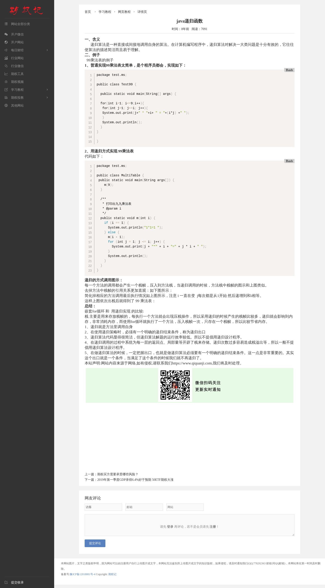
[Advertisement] (190, 436)
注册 (213, 526)
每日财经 (14, 50)
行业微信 (14, 66)
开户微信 (14, 34)
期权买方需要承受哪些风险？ (117, 474)
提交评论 (95, 546)
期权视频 (14, 82)
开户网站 (14, 42)
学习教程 (14, 89)
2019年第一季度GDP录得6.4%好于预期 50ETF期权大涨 (135, 479)
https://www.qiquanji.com (192, 363)
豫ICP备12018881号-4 (83, 577)
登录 (170, 526)
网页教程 (124, 12)
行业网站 (14, 58)
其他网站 (14, 105)
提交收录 (14, 582)
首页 (88, 12)
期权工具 (14, 74)
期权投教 (14, 97)
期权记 (112, 577)
